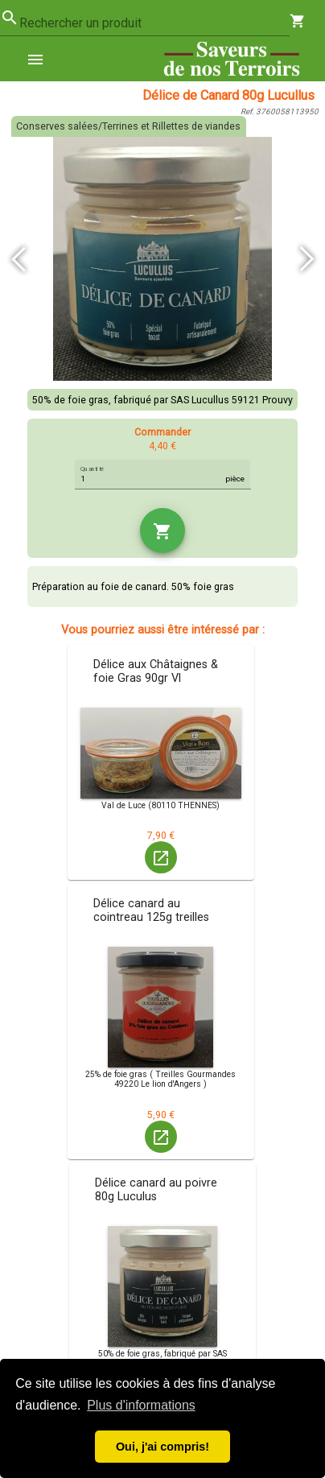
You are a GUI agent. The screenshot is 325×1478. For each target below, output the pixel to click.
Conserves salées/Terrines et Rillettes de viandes (128, 126)
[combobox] (154, 23)
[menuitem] (42, 58)
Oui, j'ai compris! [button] (162, 1446)
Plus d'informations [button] (141, 1405)
